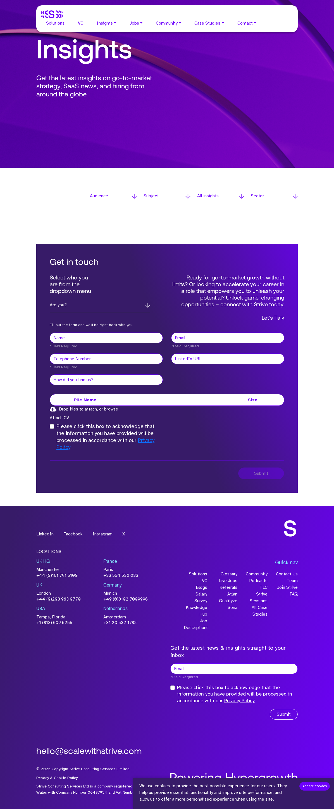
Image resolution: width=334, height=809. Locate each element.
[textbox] (106, 338)
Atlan (232, 594)
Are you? (58, 305)
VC (80, 23)
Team (292, 580)
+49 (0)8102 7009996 (125, 599)
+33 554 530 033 (120, 575)
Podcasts (258, 580)
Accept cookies (314, 786)
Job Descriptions (195, 624)
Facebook (73, 534)
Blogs (201, 587)
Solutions (55, 23)
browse (111, 409)
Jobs (134, 23)
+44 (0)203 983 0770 (58, 599)
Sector (257, 196)
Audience (99, 196)
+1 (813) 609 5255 (54, 622)
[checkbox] (52, 426)
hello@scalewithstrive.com (89, 751)
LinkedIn (45, 534)
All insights (208, 196)
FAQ (294, 594)
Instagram (102, 534)
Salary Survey (200, 597)
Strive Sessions (259, 597)
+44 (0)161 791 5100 (57, 575)
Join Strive (287, 587)
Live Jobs (228, 580)
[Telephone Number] (106, 359)
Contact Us (287, 574)
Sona (232, 607)
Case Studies (207, 23)
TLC (263, 587)
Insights (105, 23)
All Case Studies (260, 611)
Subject (151, 196)
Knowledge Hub (196, 611)
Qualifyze (228, 601)
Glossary (229, 574)
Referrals (228, 587)
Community (167, 23)
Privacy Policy (239, 701)
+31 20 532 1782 (120, 622)
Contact (245, 23)
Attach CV (59, 418)
